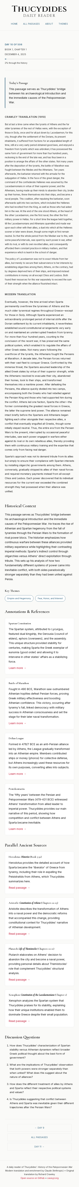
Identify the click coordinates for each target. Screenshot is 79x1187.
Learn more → (17, 668)
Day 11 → (39, 1146)
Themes (63, 23)
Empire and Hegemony (19, 598)
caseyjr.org (53, 1178)
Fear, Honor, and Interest (50, 598)
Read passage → (19, 887)
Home (14, 23)
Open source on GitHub (33, 1178)
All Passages (31, 23)
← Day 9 (39, 1127)
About (49, 23)
